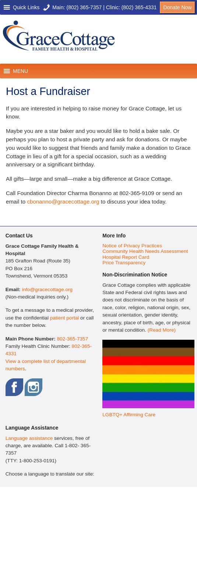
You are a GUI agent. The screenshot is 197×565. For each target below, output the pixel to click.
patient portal (64, 318)
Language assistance (29, 438)
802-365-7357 (72, 339)
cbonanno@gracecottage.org (63, 201)
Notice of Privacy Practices (132, 245)
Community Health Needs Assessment (145, 251)
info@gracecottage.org (47, 289)
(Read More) (162, 330)
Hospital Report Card (125, 257)
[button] (26, 7)
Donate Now (177, 7)
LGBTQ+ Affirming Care (128, 414)
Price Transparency (123, 262)
